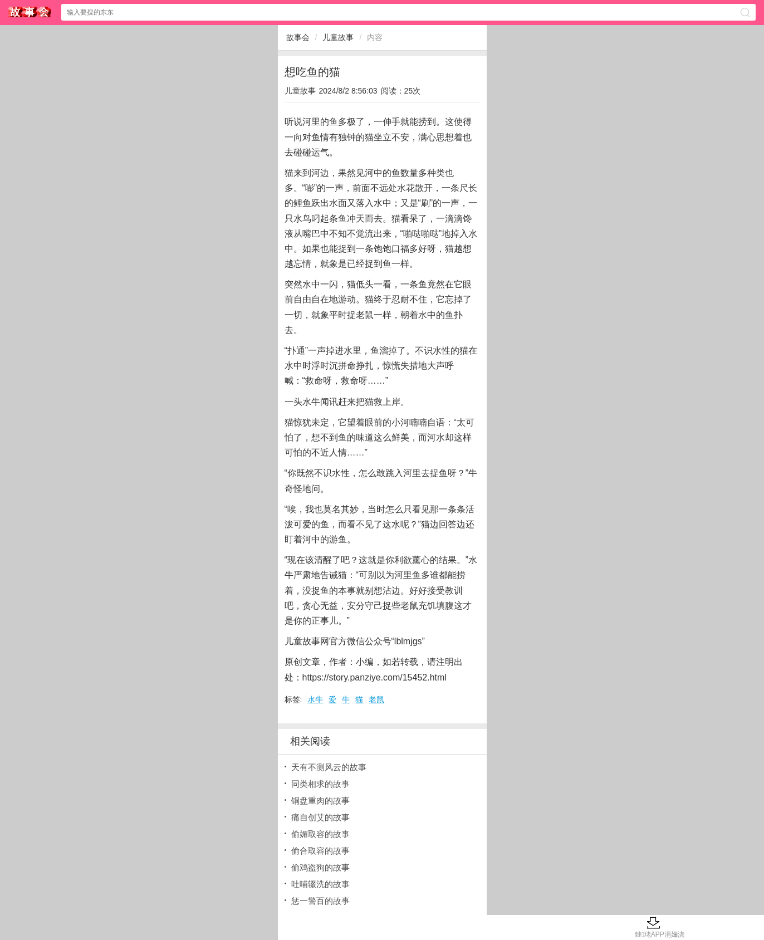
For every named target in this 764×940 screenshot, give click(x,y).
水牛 (315, 699)
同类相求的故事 (320, 784)
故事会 (30, 12)
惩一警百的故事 (320, 900)
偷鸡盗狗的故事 (320, 867)
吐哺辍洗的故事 (320, 884)
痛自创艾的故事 (320, 817)
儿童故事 (338, 37)
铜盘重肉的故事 (320, 800)
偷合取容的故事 (320, 850)
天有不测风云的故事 (328, 767)
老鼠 (376, 699)
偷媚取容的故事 (320, 834)
